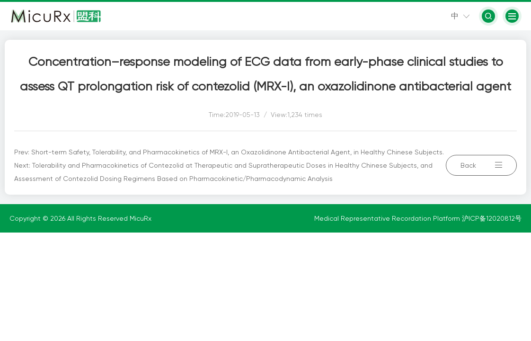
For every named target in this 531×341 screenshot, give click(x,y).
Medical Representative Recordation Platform (388, 218)
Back (481, 165)
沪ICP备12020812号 (492, 218)
